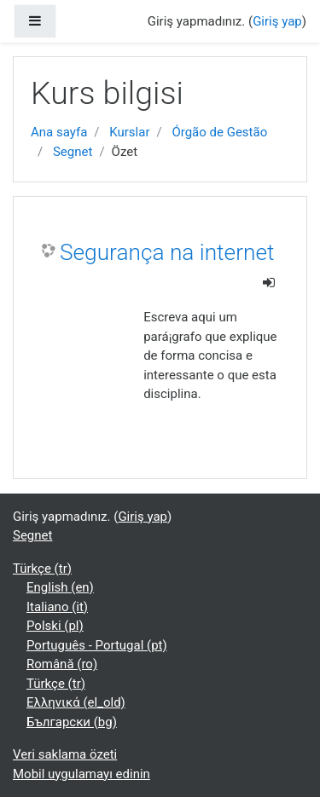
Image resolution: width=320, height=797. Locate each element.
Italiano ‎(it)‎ (57, 607)
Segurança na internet (167, 252)
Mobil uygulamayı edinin (81, 774)
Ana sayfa (59, 132)
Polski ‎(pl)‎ (55, 625)
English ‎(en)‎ (60, 587)
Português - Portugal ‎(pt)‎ (96, 645)
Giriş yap (277, 21)
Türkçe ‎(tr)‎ (42, 568)
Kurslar (129, 132)
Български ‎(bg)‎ (71, 722)
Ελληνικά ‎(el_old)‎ (75, 702)
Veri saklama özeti (65, 754)
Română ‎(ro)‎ (61, 664)
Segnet (72, 151)
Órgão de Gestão (219, 132)
